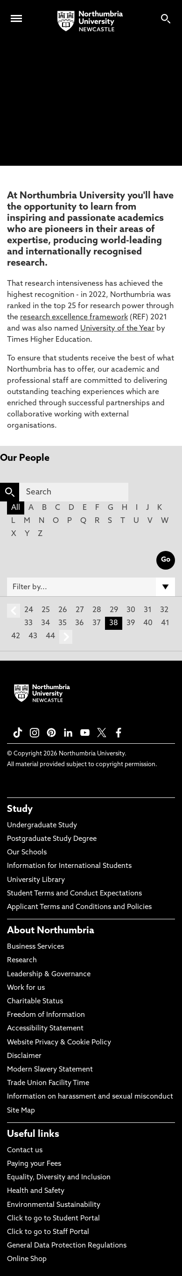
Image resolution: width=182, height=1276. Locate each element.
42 (15, 636)
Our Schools (27, 852)
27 (80, 610)
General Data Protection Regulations (66, 1245)
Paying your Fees (34, 1164)
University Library (36, 880)
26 (62, 610)
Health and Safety (35, 1191)
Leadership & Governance (49, 974)
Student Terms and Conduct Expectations (74, 893)
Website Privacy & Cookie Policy (59, 1042)
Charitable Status (35, 1001)
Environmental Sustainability (53, 1205)
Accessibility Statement (45, 1028)
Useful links (33, 1134)
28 (96, 610)
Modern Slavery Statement (50, 1069)
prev (13, 611)
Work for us (26, 988)
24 (28, 610)
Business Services (35, 947)
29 (114, 610)
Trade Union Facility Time (48, 1083)
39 (130, 623)
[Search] (73, 492)
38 (113, 623)
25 (46, 610)
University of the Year (117, 328)
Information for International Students (69, 866)
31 (148, 610)
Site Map (21, 1110)
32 (164, 610)
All (15, 508)
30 (130, 610)
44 (50, 636)
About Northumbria (50, 931)
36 (79, 623)
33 (28, 623)
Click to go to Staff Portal (48, 1232)
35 (62, 623)
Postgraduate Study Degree (52, 839)
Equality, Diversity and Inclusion (59, 1177)
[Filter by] (91, 587)
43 (32, 636)
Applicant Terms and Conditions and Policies (79, 907)
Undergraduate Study (42, 825)
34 (45, 623)
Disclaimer (24, 1056)
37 (96, 623)
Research (22, 960)
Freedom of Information (46, 1015)
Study (20, 809)
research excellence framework (74, 317)
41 (165, 623)
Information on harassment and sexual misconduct (90, 1096)
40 (148, 623)
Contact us (24, 1150)
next (65, 637)
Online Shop (27, 1259)
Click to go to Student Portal (53, 1218)
